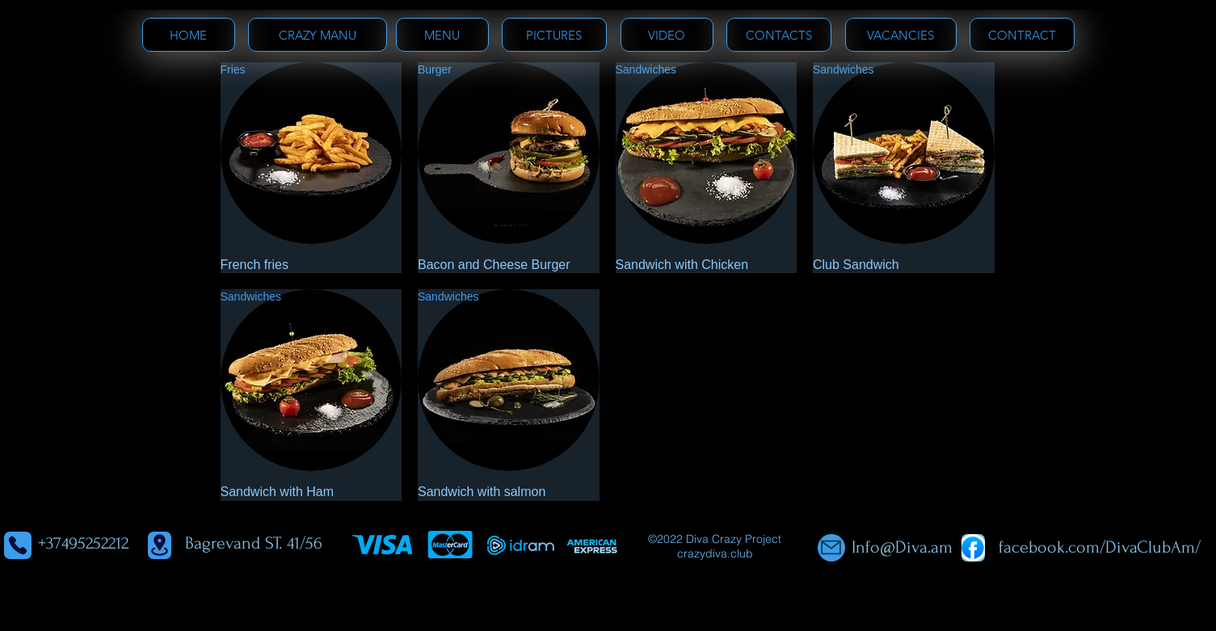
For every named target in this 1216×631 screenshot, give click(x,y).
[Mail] (831, 548)
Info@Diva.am (902, 547)
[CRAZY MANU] (317, 35)
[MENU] (442, 35)
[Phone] (18, 545)
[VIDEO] (667, 35)
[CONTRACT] (1022, 35)
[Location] (159, 545)
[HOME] (188, 35)
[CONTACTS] (778, 35)
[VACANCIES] (901, 35)
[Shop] (973, 548)
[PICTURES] (554, 35)
